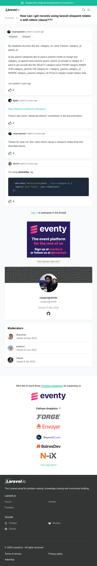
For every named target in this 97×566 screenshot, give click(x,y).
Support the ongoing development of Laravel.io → (48, 3)
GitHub (10, 529)
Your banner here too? (48, 261)
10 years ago (31, 100)
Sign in (34, 213)
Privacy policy (55, 554)
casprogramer (48, 300)
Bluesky (54, 523)
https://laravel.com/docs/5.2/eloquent (27, 109)
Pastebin (9, 507)
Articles (52, 502)
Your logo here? (48, 465)
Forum (9, 17)
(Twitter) (11, 523)
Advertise (9, 559)
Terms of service (13, 554)
